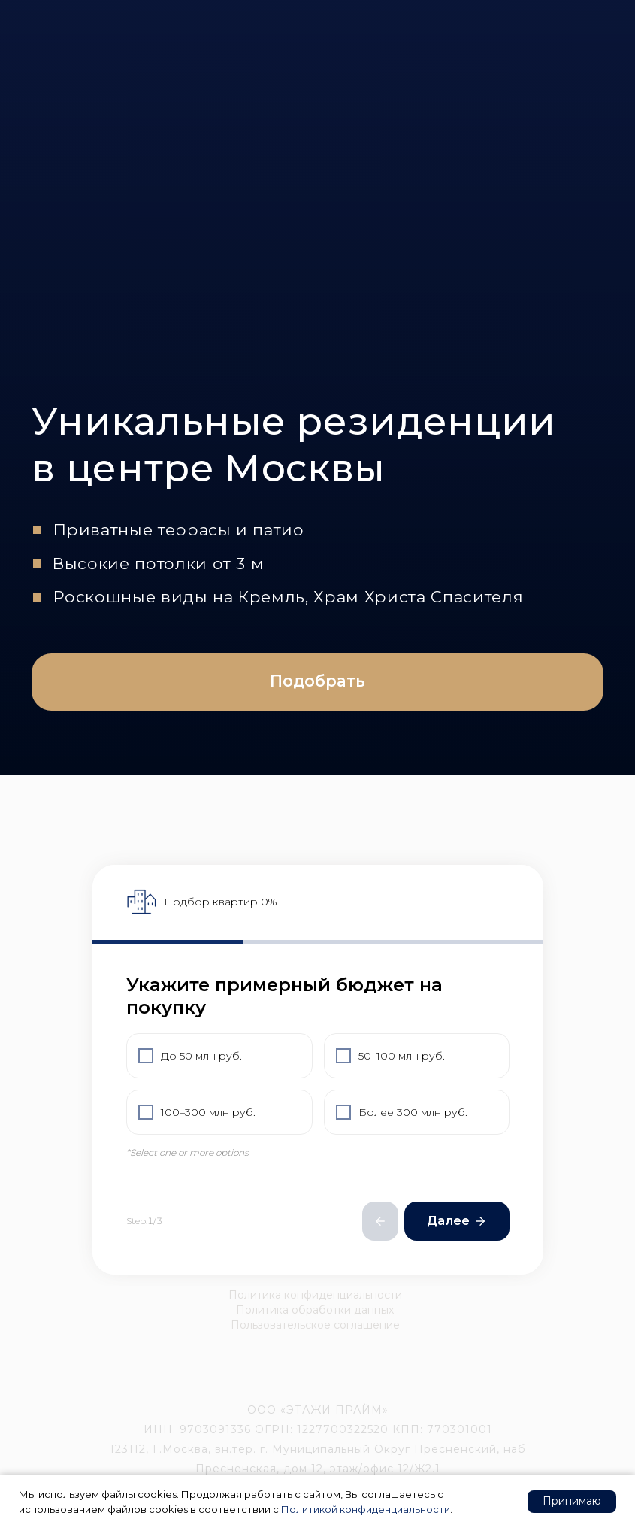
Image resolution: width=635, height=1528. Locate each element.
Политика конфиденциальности (315, 1295)
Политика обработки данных (315, 1310)
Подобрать (317, 681)
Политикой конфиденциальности (365, 1509)
